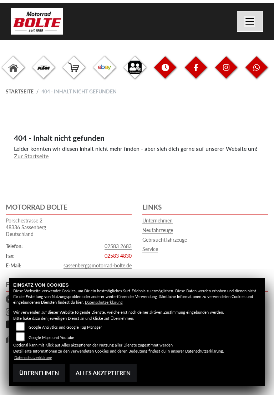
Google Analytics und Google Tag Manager (65, 327)
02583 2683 (118, 246)
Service (150, 249)
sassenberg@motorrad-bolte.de (98, 265)
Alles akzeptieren (103, 372)
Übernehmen (39, 372)
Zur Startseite (31, 156)
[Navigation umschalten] (250, 21)
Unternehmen (157, 220)
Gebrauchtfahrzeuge (164, 240)
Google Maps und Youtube (51, 337)
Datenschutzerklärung (104, 302)
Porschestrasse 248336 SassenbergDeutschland (26, 227)
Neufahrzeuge (157, 230)
